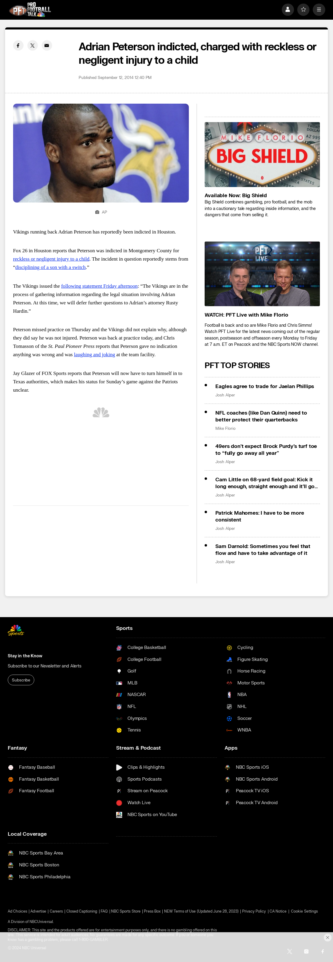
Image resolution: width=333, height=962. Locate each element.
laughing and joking (94, 354)
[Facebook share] (18, 45)
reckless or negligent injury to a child (51, 259)
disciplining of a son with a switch (50, 267)
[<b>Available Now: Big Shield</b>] (262, 154)
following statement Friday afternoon (99, 286)
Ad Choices (17, 911)
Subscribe (21, 680)
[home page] (30, 9)
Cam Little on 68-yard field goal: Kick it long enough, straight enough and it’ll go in (265, 483)
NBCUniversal (41, 921)
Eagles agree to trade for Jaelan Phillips (264, 386)
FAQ (104, 911)
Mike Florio (225, 428)
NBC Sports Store (126, 911)
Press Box (152, 911)
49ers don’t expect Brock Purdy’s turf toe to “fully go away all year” (266, 450)
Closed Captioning (81, 911)
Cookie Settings (304, 911)
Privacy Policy (254, 911)
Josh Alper (225, 395)
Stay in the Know (25, 656)
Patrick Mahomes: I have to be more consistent (259, 516)
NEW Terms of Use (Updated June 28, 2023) (201, 911)
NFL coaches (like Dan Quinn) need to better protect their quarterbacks (261, 416)
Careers (56, 911)
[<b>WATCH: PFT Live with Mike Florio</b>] (262, 274)
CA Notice (278, 911)
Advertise (38, 911)
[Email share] (47, 45)
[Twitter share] (32, 45)
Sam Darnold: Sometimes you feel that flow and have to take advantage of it (262, 550)
